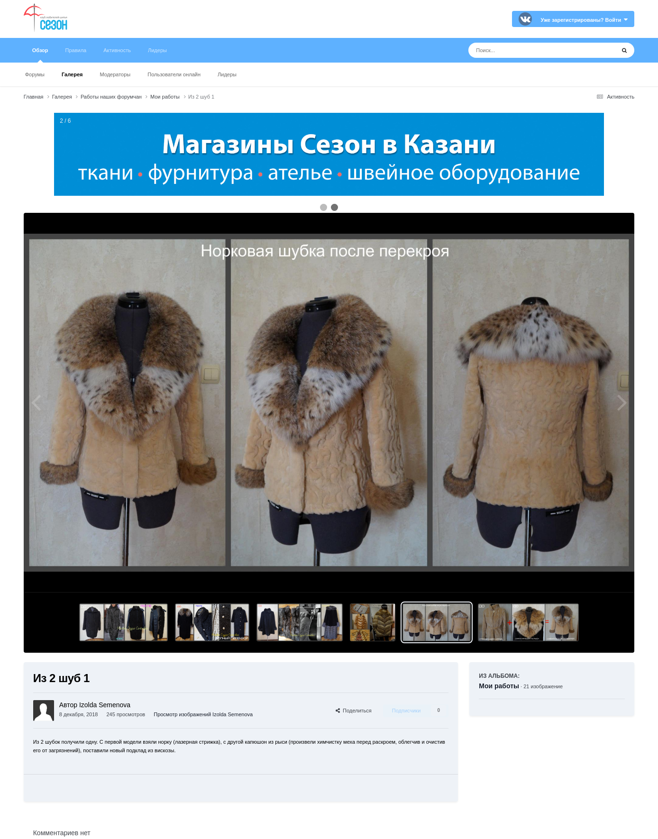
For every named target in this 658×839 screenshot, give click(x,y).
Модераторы (115, 74)
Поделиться (354, 710)
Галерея (72, 74)
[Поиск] (524, 50)
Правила (76, 50)
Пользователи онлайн (174, 74)
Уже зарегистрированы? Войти (584, 20)
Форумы (35, 74)
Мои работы (499, 686)
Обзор (40, 55)
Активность (117, 50)
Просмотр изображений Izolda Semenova (203, 714)
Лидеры (227, 74)
